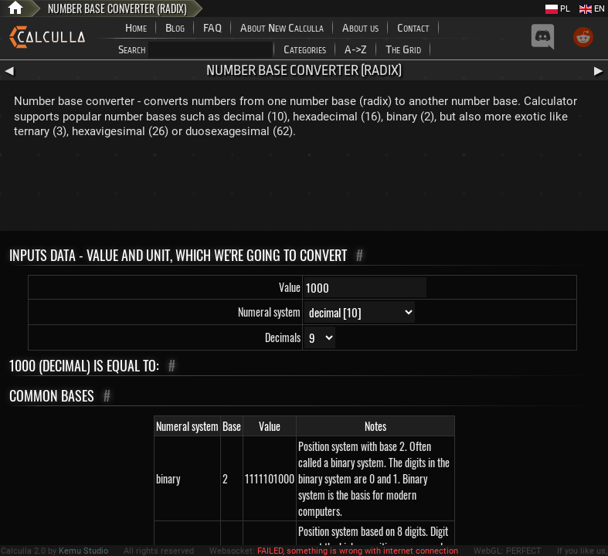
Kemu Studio (83, 551)
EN (592, 9)
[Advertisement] (304, 188)
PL (557, 9)
